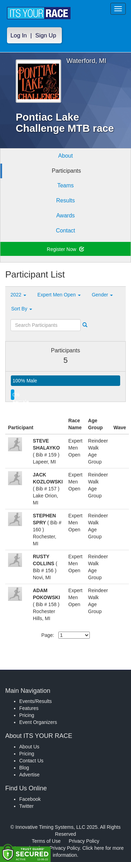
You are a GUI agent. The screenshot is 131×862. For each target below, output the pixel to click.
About (65, 156)
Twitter (26, 806)
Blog (24, 767)
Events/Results (35, 701)
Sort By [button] (21, 308)
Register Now (65, 249)
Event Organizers (38, 722)
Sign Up (45, 35)
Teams (65, 185)
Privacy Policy (84, 841)
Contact (65, 231)
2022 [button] (18, 294)
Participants (66, 171)
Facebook (30, 799)
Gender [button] (102, 294)
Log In (18, 35)
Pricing (26, 715)
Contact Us (31, 760)
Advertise (29, 774)
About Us (29, 746)
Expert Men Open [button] (59, 294)
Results (65, 200)
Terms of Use (46, 841)
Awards (65, 215)
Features (28, 708)
